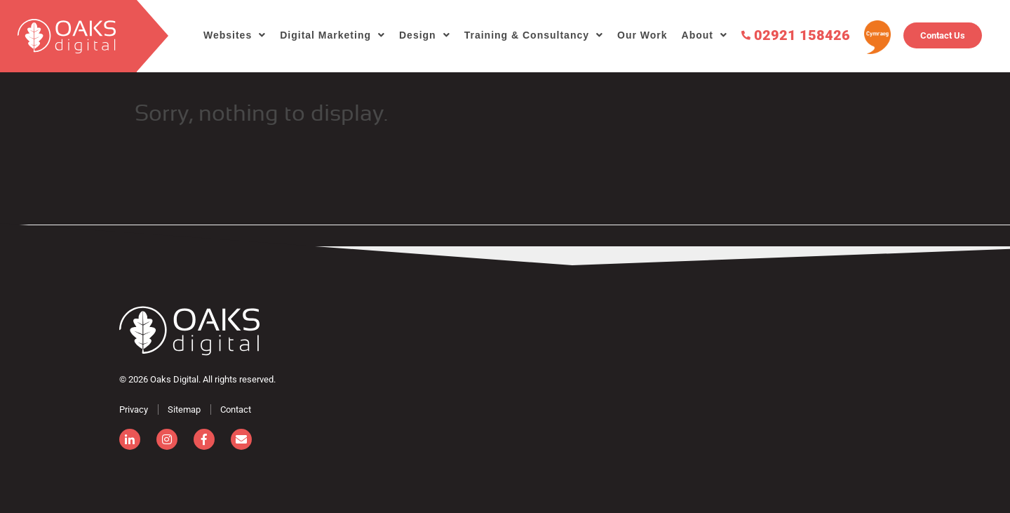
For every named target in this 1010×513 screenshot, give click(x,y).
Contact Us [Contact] (942, 35)
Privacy (133, 409)
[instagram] (166, 439)
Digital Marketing (325, 35)
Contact (235, 409)
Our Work (642, 35)
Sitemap (184, 409)
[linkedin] (129, 439)
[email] (241, 439)
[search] (68, 36)
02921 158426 (795, 34)
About (697, 35)
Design (417, 35)
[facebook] (204, 439)
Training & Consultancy (526, 35)
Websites (227, 35)
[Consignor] (189, 331)
